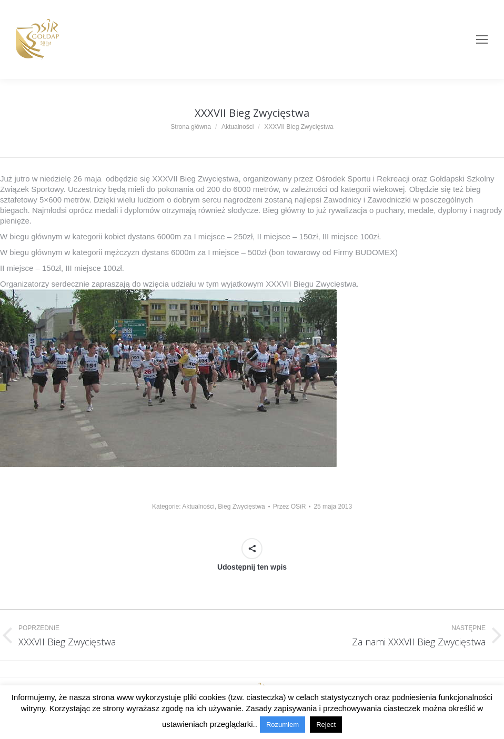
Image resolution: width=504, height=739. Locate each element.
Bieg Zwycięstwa (241, 506)
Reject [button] (326, 724)
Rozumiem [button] (282, 724)
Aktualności (198, 506)
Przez (289, 506)
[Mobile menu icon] (482, 39)
